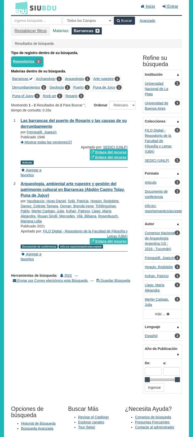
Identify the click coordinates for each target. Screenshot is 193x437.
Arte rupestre (103, 79)
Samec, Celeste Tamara (39, 206)
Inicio (148, 6)
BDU (20, 8)
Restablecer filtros (31, 31)
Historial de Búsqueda (38, 423)
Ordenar (100, 105)
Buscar (124, 21)
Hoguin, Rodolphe (104, 201)
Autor (149, 224)
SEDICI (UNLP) (115, 147)
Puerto (78, 87)
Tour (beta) (86, 427)
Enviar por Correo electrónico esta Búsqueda (50, 281)
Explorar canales (91, 422)
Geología (57, 87)
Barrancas (22, 79)
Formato (152, 173)
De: (148, 363)
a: (164, 363)
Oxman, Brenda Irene (77, 206)
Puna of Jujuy (23, 96)
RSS (66, 275)
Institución (154, 74)
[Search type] (87, 20)
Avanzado (147, 21)
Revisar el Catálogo (93, 417)
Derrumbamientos (26, 87)
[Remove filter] (97, 31)
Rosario (71, 96)
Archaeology (46, 79)
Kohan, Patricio (78, 211)
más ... (162, 314)
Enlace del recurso (108, 152)
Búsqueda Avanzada (37, 428)
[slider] (147, 379)
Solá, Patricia (78, 201)
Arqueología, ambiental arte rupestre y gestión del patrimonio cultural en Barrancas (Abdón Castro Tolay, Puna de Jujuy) (73, 189)
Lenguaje (152, 327)
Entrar (170, 6)
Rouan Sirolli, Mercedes (56, 216)
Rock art (49, 96)
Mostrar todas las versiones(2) (46, 142)
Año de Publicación (161, 349)
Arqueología (74, 79)
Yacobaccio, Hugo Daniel (46, 201)
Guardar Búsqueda (113, 281)
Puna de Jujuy (104, 87)
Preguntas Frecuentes (152, 422)
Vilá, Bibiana (86, 216)
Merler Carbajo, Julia (48, 211)
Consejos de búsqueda (153, 417)
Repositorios (24, 61)
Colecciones (155, 121)
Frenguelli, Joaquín (42, 132)
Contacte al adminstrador (154, 427)
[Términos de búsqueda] (36, 20)
